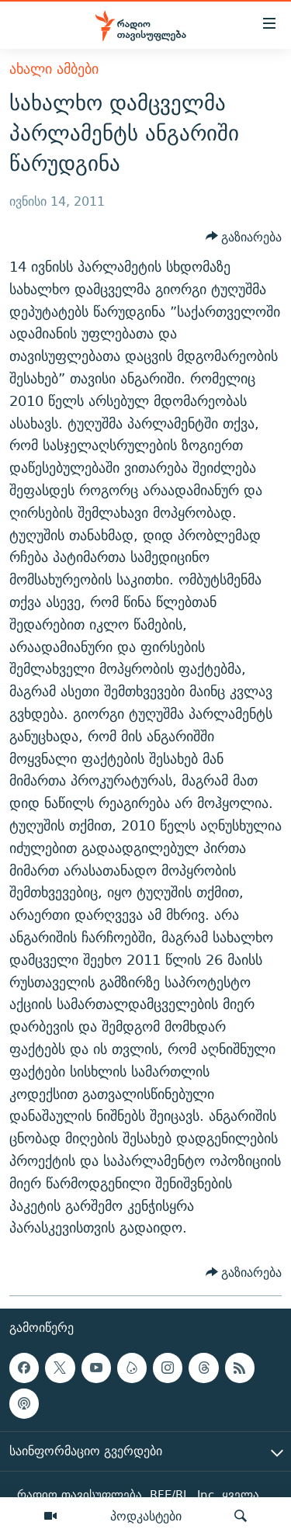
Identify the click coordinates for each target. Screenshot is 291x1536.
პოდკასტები (146, 1516)
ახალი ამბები (54, 69)
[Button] (244, 237)
